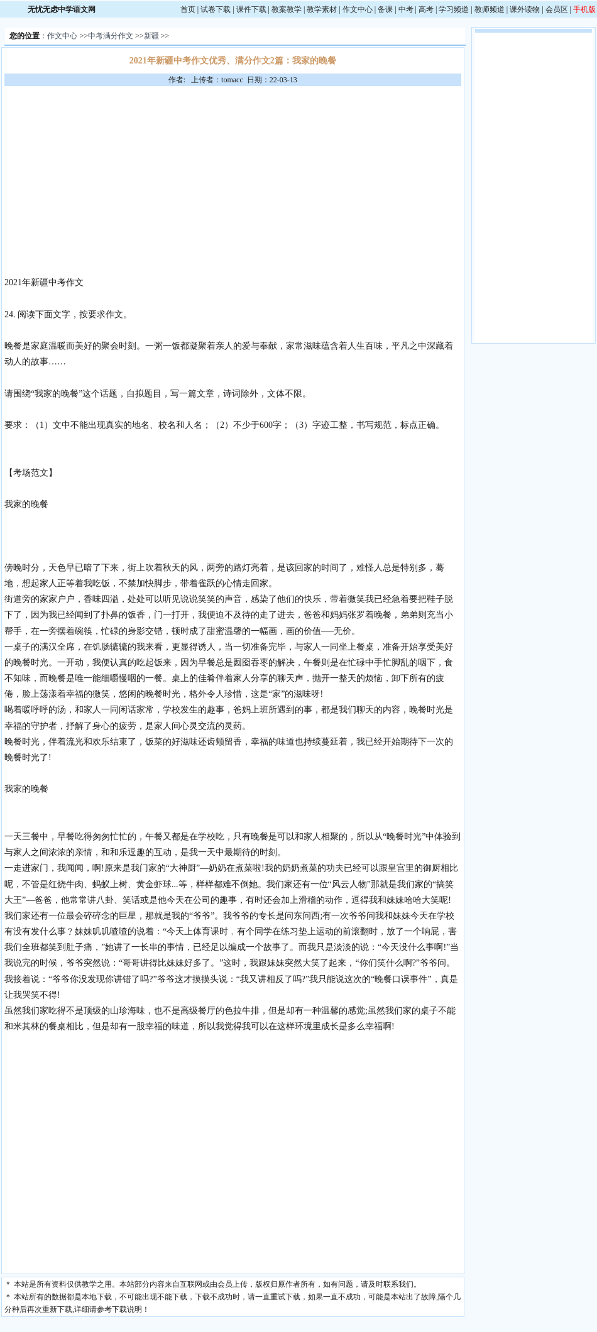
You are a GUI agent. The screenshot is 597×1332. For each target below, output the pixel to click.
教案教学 (286, 9)
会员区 (556, 9)
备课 (385, 9)
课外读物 (525, 9)
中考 (406, 9)
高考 (426, 9)
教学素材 (322, 9)
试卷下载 (215, 9)
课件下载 (251, 9)
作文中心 (357, 9)
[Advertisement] (232, 180)
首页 (187, 9)
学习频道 (454, 9)
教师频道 (489, 9)
